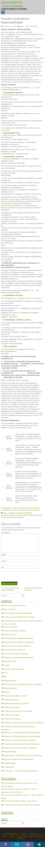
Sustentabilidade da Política (13, 295)
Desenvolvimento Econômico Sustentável (18, 642)
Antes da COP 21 (10, 609)
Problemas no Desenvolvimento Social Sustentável (22, 732)
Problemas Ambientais (12, 707)
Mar (5, 677)
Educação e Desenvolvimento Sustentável (19, 657)
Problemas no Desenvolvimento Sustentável (20, 740)
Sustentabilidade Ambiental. (13, 93)
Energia (6, 665)
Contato (24, 834)
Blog (36, 834)
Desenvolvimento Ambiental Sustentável (18, 638)
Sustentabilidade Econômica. (13, 157)
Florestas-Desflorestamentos (14, 669)
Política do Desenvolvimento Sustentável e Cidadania (23, 684)
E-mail (4, 561)
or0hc (22, 26)
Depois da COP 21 (10, 634)
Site (2, 567)
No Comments (32, 26)
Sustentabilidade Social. (11, 133)
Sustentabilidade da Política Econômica (17, 320)
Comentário (6, 533)
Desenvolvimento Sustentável (12, 205)
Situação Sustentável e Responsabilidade (24, 510)
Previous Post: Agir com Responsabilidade (10, 589)
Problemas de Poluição (12, 719)
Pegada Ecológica (10, 680)
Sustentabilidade (10, 763)
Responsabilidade (37, 223)
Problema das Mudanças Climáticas (16, 703)
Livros (6, 673)
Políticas (6, 692)
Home (32, 834)
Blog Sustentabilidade (10, 834)
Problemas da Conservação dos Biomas (18, 711)
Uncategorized (9, 767)
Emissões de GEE (10, 661)
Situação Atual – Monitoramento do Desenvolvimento (23, 755)
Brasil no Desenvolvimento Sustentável (18, 613)
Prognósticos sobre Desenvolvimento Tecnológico (22, 744)
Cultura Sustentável (10, 346)
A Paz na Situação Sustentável (14, 605)
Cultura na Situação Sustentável (15, 631)
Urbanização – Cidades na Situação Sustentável (21, 771)
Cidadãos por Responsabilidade (19, 513)
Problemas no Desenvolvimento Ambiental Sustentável (23, 723)
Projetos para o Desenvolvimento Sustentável (20, 748)
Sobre (12, 836)
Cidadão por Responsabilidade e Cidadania (19, 617)
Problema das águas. (11, 700)
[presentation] (19, 576)
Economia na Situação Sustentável (16, 654)
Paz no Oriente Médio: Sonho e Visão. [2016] (20, 801)
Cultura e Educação (19, 508)
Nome (4, 555)
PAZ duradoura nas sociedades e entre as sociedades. (22, 298)
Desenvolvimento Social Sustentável (17, 646)
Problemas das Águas (11, 715)
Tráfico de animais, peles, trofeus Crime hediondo (22, 805)
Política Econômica (10, 688)
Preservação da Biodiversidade (15, 696)
